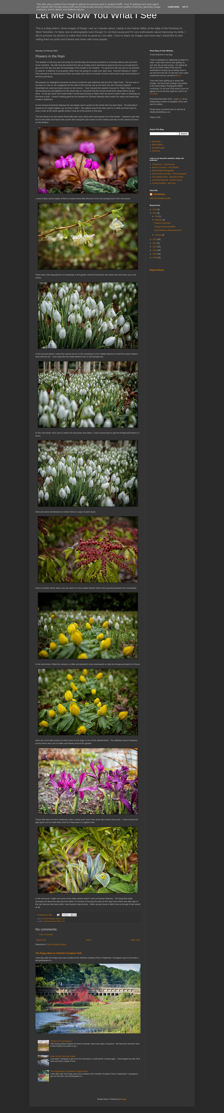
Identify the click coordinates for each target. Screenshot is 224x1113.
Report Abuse (157, 270)
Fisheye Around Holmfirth (164, 227)
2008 (155, 257)
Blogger (123, 1099)
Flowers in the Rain (162, 223)
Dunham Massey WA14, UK (54, 921)
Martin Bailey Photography (163, 170)
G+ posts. (154, 94)
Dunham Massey (48, 919)
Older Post (135, 940)
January (158, 235)
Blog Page (156, 141)
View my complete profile (160, 198)
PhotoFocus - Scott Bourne (163, 164)
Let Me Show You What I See (96, 15)
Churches (156, 151)
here (179, 75)
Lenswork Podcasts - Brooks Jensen (167, 180)
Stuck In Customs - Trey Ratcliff (165, 167)
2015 (155, 209)
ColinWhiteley (159, 194)
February (159, 220)
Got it (185, 7)
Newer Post (41, 940)
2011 (155, 247)
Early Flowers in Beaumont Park (167, 230)
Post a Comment (46, 934)
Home (88, 940)
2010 (155, 250)
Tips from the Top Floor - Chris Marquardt (169, 174)
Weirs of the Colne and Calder (62, 1056)
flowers (58, 919)
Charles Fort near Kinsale (61, 1041)
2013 (155, 239)
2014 (155, 213)
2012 (155, 243)
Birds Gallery (157, 145)
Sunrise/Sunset (158, 148)
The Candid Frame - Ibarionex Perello (167, 177)
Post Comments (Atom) (56, 944)
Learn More (173, 7)
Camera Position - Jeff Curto (164, 183)
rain (63, 919)
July (157, 216)
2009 (155, 254)
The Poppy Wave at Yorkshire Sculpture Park (58, 953)
